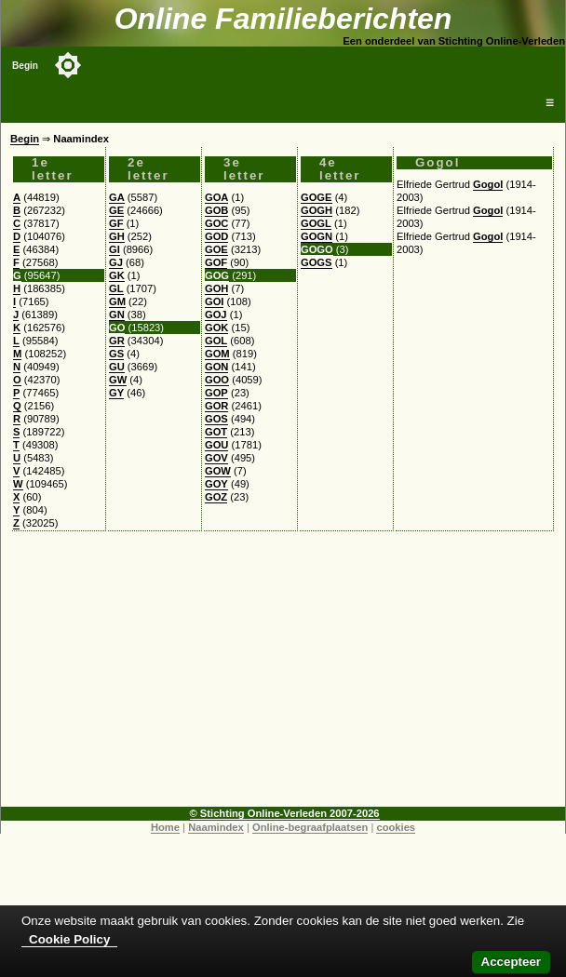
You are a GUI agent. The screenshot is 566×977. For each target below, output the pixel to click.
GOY (216, 483)
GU (117, 366)
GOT (216, 431)
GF (116, 223)
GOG (217, 275)
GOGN (316, 236)
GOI (214, 301)
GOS (216, 418)
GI (114, 249)
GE (116, 210)
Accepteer (511, 962)
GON (216, 366)
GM (117, 301)
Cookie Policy (69, 939)
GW (118, 379)
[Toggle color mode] (68, 65)
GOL (216, 340)
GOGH (316, 210)
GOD (216, 236)
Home (165, 827)
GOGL (316, 223)
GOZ (216, 496)
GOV (216, 457)
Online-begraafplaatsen (310, 827)
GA (117, 197)
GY (116, 392)
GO (117, 327)
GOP (216, 392)
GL (116, 288)
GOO (217, 379)
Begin (25, 65)
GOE (216, 249)
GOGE (316, 197)
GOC (216, 223)
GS (116, 353)
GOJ (216, 314)
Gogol (488, 184)
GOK (216, 327)
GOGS (316, 262)
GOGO (317, 249)
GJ (116, 262)
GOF (216, 262)
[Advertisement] (283, 676)
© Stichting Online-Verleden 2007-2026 (285, 813)
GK (117, 275)
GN (117, 314)
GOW (218, 470)
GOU (216, 444)
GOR (216, 405)
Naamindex (216, 827)
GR (117, 340)
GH (117, 236)
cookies (395, 827)
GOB (216, 210)
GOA (216, 197)
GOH (216, 288)
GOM (217, 353)
